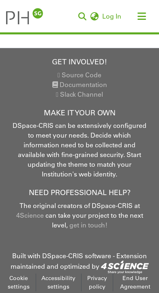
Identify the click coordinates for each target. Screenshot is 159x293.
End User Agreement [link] (135, 282)
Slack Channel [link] (79, 94)
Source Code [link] (79, 75)
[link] (125, 266)
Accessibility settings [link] (58, 282)
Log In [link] (112, 16)
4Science (30, 215)
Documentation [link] (79, 85)
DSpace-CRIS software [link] (76, 256)
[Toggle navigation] (141, 16)
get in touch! (88, 225)
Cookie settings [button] (19, 282)
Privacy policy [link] (97, 282)
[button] (82, 16)
